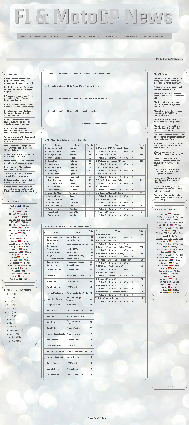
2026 (9, 294)
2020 (9, 316)
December (14, 319)
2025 (9, 298)
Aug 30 (15, 337)
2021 (9, 312)
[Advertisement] (94, 48)
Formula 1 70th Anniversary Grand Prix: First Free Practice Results (77, 99)
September (14, 330)
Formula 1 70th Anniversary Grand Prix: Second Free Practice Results (79, 74)
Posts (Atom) (101, 124)
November (14, 323)
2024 (9, 301)
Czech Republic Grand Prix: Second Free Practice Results (73, 86)
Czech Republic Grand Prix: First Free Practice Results (72, 111)
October (13, 327)
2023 (9, 305)
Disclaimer (169, 387)
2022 (9, 309)
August (12, 334)
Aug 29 (15, 341)
